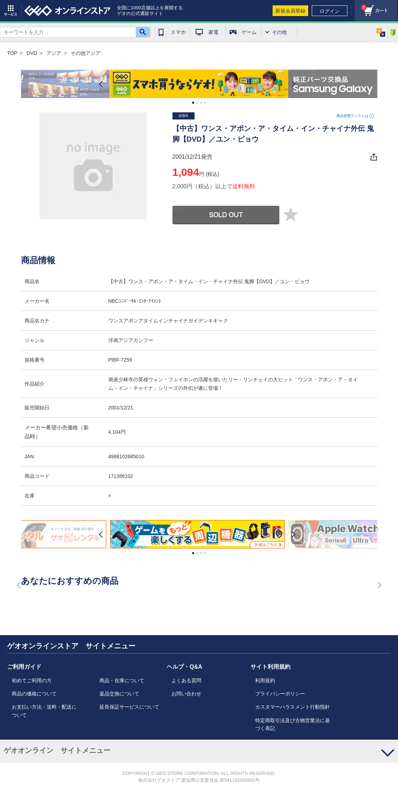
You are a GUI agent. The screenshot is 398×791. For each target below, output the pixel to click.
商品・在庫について (121, 680)
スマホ (178, 32)
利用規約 (265, 680)
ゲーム (249, 32)
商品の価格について (34, 693)
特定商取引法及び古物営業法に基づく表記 (292, 724)
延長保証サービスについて (129, 707)
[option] (199, 84)
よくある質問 (186, 680)
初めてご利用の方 (32, 680)
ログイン (330, 11)
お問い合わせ (186, 693)
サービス (10, 10)
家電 (213, 32)
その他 (279, 32)
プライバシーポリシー (280, 693)
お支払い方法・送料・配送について (44, 711)
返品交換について (119, 693)
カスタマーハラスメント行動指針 (292, 707)
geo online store (67, 10)
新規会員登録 (290, 11)
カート (361, 5)
